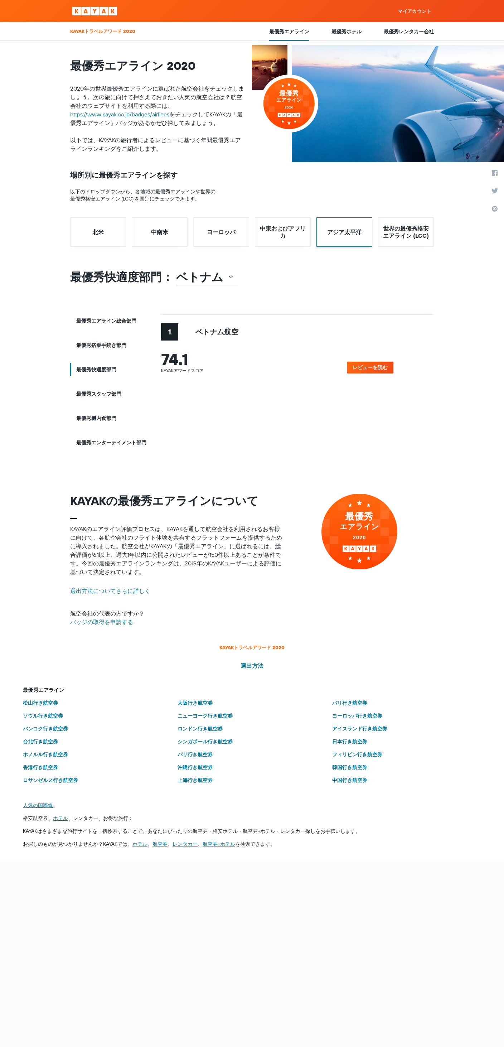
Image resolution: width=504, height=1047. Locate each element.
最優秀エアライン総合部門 (106, 321)
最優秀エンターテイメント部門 (111, 442)
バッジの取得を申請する (101, 622)
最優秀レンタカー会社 (409, 31)
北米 (98, 232)
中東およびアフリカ (283, 232)
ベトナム (205, 277)
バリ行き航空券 (349, 703)
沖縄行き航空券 (195, 767)
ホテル (60, 818)
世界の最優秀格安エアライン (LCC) (406, 232)
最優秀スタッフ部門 (98, 394)
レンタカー (185, 844)
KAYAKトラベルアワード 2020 (252, 647)
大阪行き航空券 (195, 703)
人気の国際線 (38, 805)
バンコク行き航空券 (45, 728)
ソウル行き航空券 (43, 716)
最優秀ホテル (346, 31)
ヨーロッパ (221, 232)
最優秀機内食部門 (96, 418)
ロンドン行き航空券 (200, 728)
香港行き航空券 (40, 767)
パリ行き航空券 (195, 754)
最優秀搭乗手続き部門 (101, 345)
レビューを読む (370, 367)
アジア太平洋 (344, 232)
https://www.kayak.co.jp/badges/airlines (119, 114)
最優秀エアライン (289, 31)
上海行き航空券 (195, 780)
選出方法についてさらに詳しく (110, 591)
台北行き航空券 (40, 741)
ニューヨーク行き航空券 (205, 716)
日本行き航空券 (349, 741)
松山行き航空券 (40, 703)
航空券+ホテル (219, 844)
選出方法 (252, 665)
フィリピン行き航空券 (357, 754)
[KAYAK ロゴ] (94, 11)
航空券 (160, 844)
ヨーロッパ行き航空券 (357, 716)
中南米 (159, 232)
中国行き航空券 (349, 780)
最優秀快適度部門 (96, 369)
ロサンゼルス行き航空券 (50, 780)
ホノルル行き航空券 (45, 754)
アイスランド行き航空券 (359, 728)
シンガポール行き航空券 (205, 741)
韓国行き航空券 (349, 767)
